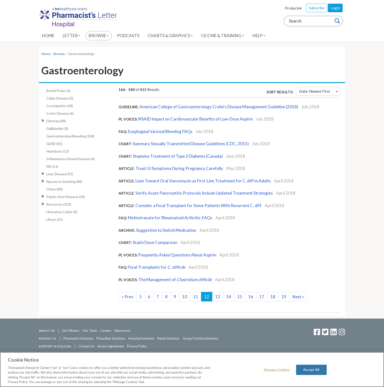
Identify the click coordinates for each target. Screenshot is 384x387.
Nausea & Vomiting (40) (64, 181)
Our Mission (70, 330)
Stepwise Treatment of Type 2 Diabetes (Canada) (178, 156)
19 (283, 296)
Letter (71, 35)
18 (272, 296)
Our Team (90, 330)
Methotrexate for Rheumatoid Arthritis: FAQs (170, 217)
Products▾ (293, 8)
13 (217, 296)
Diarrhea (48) (56, 121)
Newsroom (122, 330)
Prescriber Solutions (110, 338)
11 (195, 296)
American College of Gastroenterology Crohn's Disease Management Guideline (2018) (219, 106)
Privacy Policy (137, 346)
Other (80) (54, 189)
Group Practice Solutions (200, 338)
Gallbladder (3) (57, 128)
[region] (192, 369)
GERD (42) (54, 144)
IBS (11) (52, 166)
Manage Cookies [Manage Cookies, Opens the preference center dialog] (277, 370)
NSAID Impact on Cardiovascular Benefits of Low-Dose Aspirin (195, 119)
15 (239, 296)
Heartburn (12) (57, 151)
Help (258, 35)
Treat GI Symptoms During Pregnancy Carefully (179, 168)
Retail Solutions (168, 338)
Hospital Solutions (141, 338)
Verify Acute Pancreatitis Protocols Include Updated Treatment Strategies (204, 193)
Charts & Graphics (170, 35)
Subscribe (316, 8)
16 (250, 296)
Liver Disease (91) (59, 174)
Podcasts (128, 35)
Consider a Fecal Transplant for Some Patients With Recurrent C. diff (198, 205)
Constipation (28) (59, 106)
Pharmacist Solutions (78, 338)
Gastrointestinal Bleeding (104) (70, 136)
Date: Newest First (318, 91)
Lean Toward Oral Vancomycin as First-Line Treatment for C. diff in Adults (203, 180)
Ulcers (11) (54, 219)
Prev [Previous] (127, 296)
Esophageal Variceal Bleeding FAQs (160, 131)
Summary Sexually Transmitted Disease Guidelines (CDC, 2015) (191, 143)
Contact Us (86, 346)
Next (298, 296)
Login (335, 8)
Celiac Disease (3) (59, 98)
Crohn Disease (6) (59, 113)
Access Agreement (110, 346)
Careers (105, 330)
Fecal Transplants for (156, 267)
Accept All (311, 370)
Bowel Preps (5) (58, 90)
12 (206, 296)
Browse (99, 35)
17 (261, 296)
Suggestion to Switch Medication (166, 230)
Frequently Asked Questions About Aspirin (177, 254)
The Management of (175, 279)
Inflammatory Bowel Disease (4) (70, 159)
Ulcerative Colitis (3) (61, 212)
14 (228, 296)
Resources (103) (58, 204)
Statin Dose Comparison (155, 242)
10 (184, 296)
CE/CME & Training (222, 35)
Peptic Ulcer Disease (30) (65, 197)
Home (48, 35)
